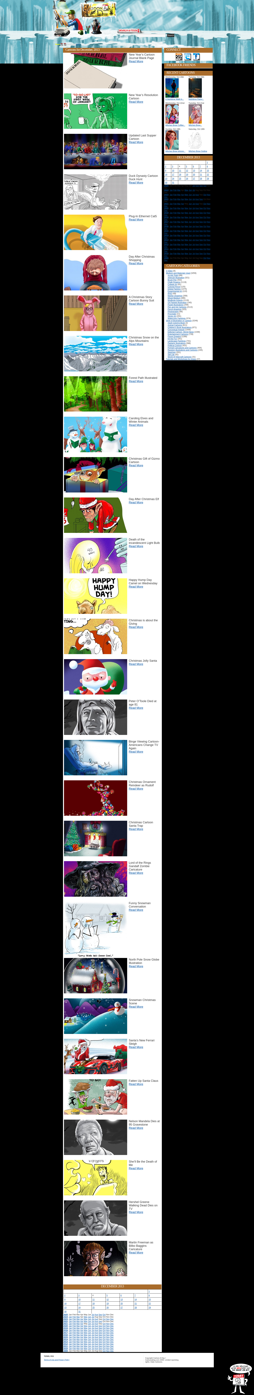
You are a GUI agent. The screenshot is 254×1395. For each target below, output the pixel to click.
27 (122, 1307)
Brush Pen (172, 280)
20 (122, 1303)
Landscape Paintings (177, 341)
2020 (65, 1326)
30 (65, 1311)
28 (136, 1307)
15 (150, 1299)
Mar (78, 1317)
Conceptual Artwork (176, 330)
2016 (65, 1335)
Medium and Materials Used (178, 273)
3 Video (169, 271)
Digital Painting (174, 289)
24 (79, 1307)
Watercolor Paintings (176, 318)
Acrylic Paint (173, 275)
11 (93, 1299)
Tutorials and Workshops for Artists (181, 359)
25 (93, 1307)
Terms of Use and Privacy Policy (56, 1360)
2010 (65, 1348)
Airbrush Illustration (176, 278)
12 (107, 1299)
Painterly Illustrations (177, 343)
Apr (81, 1319)
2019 (65, 1328)
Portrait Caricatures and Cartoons (182, 348)
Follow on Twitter (187, 57)
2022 (65, 1321)
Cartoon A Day (106, 11)
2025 (65, 1315)
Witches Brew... (195, 125)
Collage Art (172, 284)
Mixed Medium (174, 298)
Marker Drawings (175, 296)
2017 (65, 1333)
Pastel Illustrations (175, 305)
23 (65, 1307)
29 (150, 1307)
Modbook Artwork (175, 300)
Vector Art (172, 316)
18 (93, 1303)
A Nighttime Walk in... (174, 99)
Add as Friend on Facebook (196, 57)
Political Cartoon (175, 345)
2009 (65, 1351)
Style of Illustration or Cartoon (179, 321)
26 (107, 1307)
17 (79, 1303)
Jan (70, 1317)
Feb (74, 1317)
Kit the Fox (172, 339)
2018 (65, 1330)
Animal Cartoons (175, 325)
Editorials (78, 35)
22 (150, 1303)
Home (56, 35)
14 (136, 1299)
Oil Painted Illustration (177, 302)
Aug (96, 1315)
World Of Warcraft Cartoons (179, 357)
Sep (100, 1315)
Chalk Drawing (174, 282)
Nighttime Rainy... (196, 99)
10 (79, 1299)
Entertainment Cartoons (178, 334)
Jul (93, 1315)
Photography (173, 311)
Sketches (172, 352)
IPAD (170, 293)
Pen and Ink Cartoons (177, 307)
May (85, 1317)
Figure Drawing (174, 336)
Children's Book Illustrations (180, 327)
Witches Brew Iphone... (175, 151)
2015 (65, 1337)
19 (107, 1303)
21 (136, 1303)
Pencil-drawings (174, 309)
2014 (65, 1339)
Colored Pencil (174, 287)
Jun (89, 1317)
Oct (104, 1315)
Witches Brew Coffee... (175, 125)
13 (122, 1299)
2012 (65, 1344)
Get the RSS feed (179, 57)
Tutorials (92, 35)
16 (65, 1303)
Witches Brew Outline (198, 151)
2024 (65, 1317)
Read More (136, 61)
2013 (78, 44)
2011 (65, 1346)
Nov (108, 1319)
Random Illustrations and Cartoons (183, 350)
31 (79, 1311)
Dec (112, 1319)
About (67, 35)
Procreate (172, 314)
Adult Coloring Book (176, 323)
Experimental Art (175, 291)
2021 (65, 1324)
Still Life (171, 354)
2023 (65, 1319)
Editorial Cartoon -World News (181, 332)
